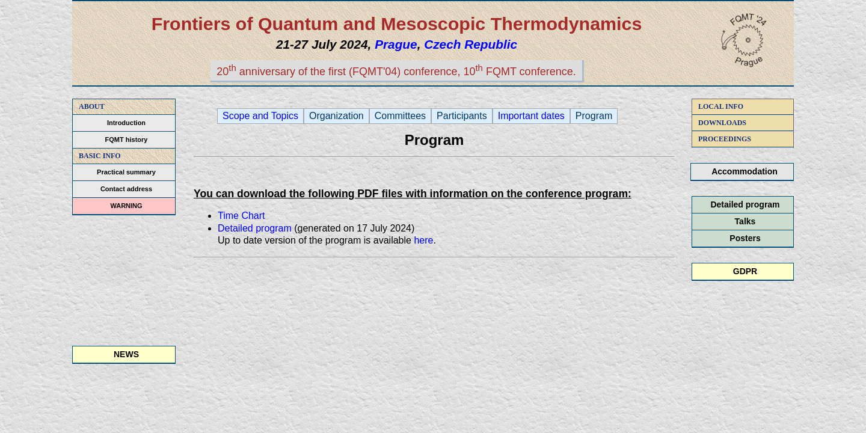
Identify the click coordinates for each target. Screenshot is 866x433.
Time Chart (241, 215)
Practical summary (126, 172)
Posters (744, 238)
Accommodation (744, 171)
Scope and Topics (260, 116)
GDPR (745, 271)
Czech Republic (470, 44)
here (423, 240)
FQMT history (126, 139)
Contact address (126, 188)
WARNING (126, 205)
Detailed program (744, 204)
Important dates (531, 116)
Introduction (126, 122)
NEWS (126, 354)
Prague (396, 44)
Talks (745, 221)
